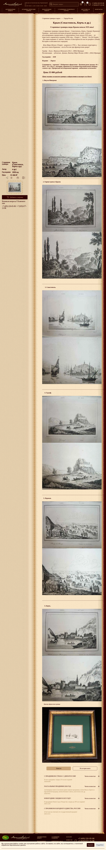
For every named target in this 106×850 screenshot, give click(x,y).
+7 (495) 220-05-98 (98, 3)
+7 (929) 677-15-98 (98, 5)
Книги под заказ (57, 841)
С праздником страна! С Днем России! (60, 776)
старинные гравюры (55, 837)
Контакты (98, 9)
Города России (68, 18)
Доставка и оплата (85, 10)
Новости (69, 840)
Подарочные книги (47, 10)
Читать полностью (92, 776)
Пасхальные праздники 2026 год (57, 786)
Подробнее (100, 845)
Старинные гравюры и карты (66, 10)
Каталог (69, 836)
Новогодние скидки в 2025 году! (57, 798)
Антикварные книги (10, 10)
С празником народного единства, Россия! (62, 808)
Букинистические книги (29, 10)
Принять (90, 845)
